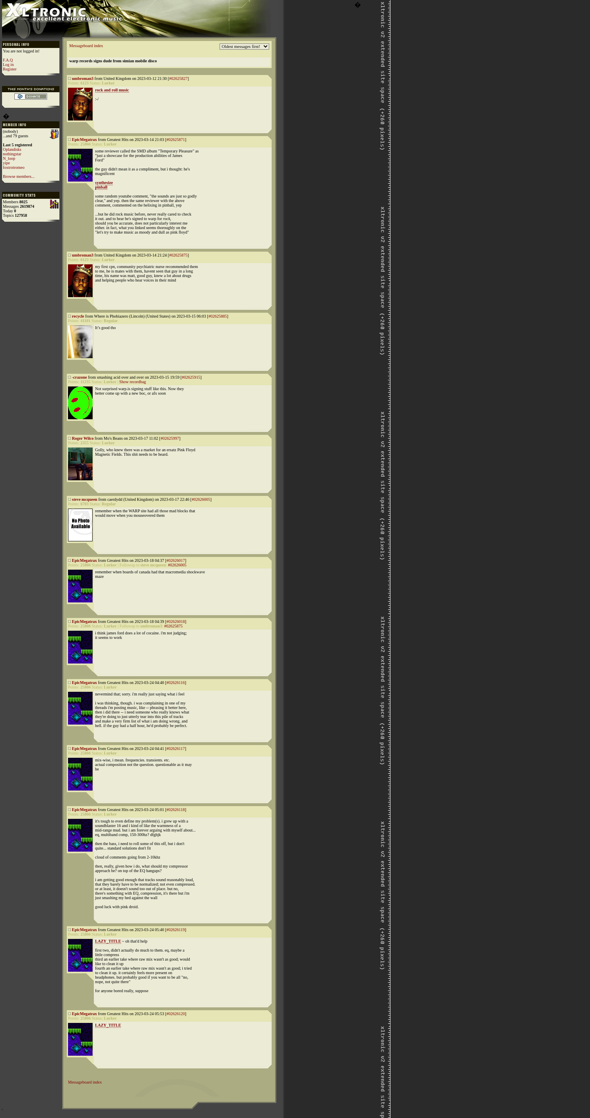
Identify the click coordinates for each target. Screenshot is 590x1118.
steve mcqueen (85, 499)
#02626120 (175, 1013)
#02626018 (175, 621)
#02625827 (178, 78)
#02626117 (175, 748)
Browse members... (18, 176)
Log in (8, 64)
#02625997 (170, 438)
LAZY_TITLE (108, 941)
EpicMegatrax (84, 139)
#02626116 (175, 682)
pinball (101, 187)
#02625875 (178, 255)
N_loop (9, 158)
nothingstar (12, 154)
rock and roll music (112, 90)
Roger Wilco (83, 438)
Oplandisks (12, 149)
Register (9, 69)
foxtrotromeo (14, 167)
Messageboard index (86, 45)
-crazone (79, 377)
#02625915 (191, 377)
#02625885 (218, 316)
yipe (6, 163)
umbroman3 (83, 78)
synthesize (104, 182)
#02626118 (175, 809)
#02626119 (175, 929)
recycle (78, 316)
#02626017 (175, 560)
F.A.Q (8, 60)
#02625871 (175, 139)
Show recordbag (132, 381)
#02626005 (201, 499)
